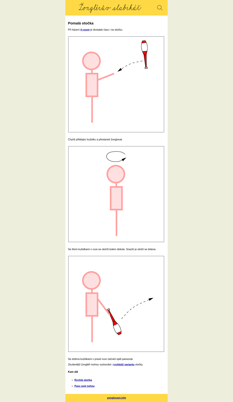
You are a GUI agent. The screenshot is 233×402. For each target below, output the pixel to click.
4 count (84, 29)
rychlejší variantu (123, 364)
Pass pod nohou (84, 386)
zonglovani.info (116, 397)
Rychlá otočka (83, 380)
